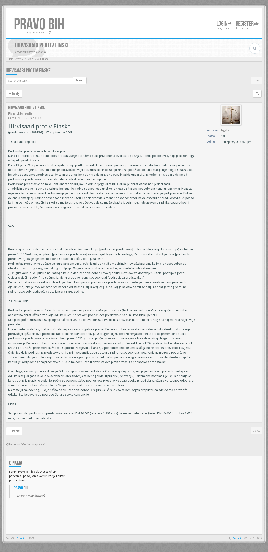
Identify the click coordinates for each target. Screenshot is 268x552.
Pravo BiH (238, 538)
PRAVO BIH (39, 24)
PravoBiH (21, 538)
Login (224, 24)
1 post (256, 80)
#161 (14, 113)
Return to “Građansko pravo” (25, 444)
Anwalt (39, 538)
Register (247, 24)
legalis (28, 113)
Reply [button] (14, 94)
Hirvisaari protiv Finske (28, 70)
